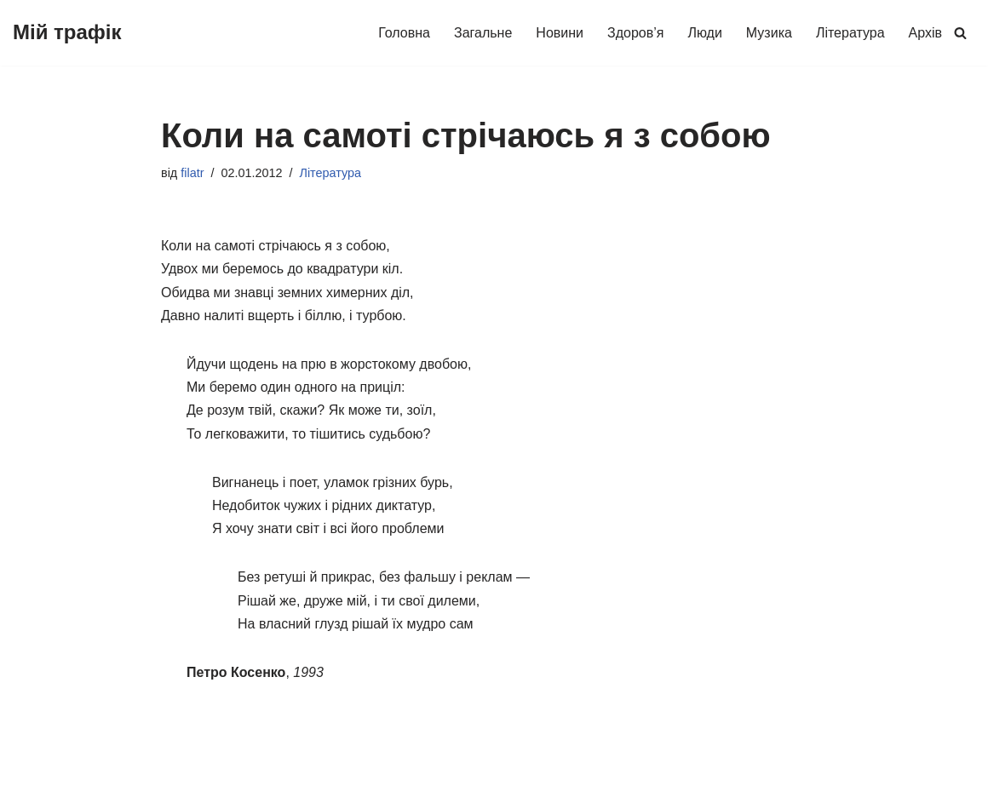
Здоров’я (635, 33)
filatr (192, 173)
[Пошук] (960, 32)
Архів (925, 33)
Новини (559, 33)
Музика (769, 33)
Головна (404, 33)
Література (850, 33)
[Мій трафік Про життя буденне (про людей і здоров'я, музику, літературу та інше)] (67, 32)
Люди (704, 33)
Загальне (483, 33)
